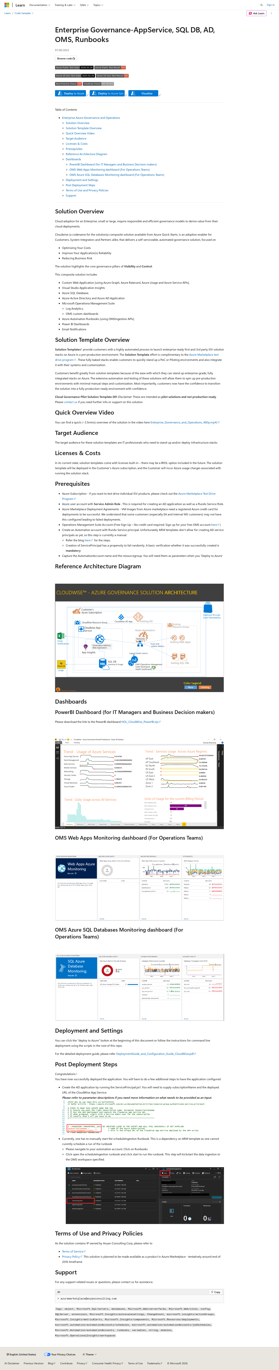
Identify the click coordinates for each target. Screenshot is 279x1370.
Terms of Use (135, 1363)
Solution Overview (77, 123)
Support (71, 195)
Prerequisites (74, 149)
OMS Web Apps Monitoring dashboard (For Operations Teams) (109, 169)
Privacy (81, 1363)
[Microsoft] (6, 5)
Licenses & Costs (77, 143)
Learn (7, 13)
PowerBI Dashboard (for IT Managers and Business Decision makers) (113, 164)
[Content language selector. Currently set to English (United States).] (21, 1354)
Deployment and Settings (82, 180)
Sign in (271, 4)
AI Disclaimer (11, 1363)
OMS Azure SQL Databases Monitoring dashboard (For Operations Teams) (116, 175)
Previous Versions (34, 1363)
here (214, 524)
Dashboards (73, 159)
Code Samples (23, 13)
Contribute (66, 1363)
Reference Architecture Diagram (86, 154)
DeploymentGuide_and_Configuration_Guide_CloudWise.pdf (155, 1054)
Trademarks (153, 1363)
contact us (70, 402)
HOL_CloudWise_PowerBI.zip (139, 722)
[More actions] (271, 13)
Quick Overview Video (80, 133)
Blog (50, 1363)
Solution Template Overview (84, 128)
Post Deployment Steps (80, 185)
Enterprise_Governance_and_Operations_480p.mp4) (183, 422)
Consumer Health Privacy (106, 1363)
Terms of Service (72, 1251)
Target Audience (76, 138)
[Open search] (261, 5)
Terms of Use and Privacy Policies (87, 190)
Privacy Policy (71, 1256)
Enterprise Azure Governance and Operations (91, 118)
